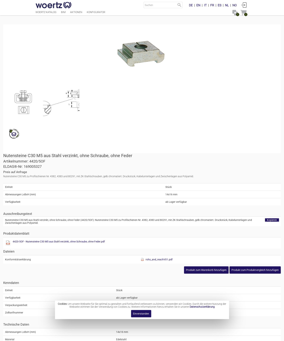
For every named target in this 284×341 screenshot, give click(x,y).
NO (234, 5)
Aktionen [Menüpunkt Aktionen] (76, 14)
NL (227, 5)
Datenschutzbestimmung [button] (164, 336)
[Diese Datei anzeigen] (55, 102)
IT (205, 5)
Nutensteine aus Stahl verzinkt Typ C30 (149, 288)
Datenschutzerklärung (202, 306)
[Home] (54, 5)
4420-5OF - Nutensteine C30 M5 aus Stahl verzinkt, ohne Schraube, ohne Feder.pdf (199, 128)
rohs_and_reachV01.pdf (215, 146)
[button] (222, 157)
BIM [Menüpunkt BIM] (63, 14)
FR (212, 5)
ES (219, 5)
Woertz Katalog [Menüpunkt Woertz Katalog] (46, 14)
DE (191, 5)
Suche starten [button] (179, 5)
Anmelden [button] (244, 5)
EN (198, 5)
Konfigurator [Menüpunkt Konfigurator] (96, 14)
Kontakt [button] (128, 336)
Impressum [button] (111, 336)
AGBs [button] (140, 336)
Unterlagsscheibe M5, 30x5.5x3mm (95, 250)
